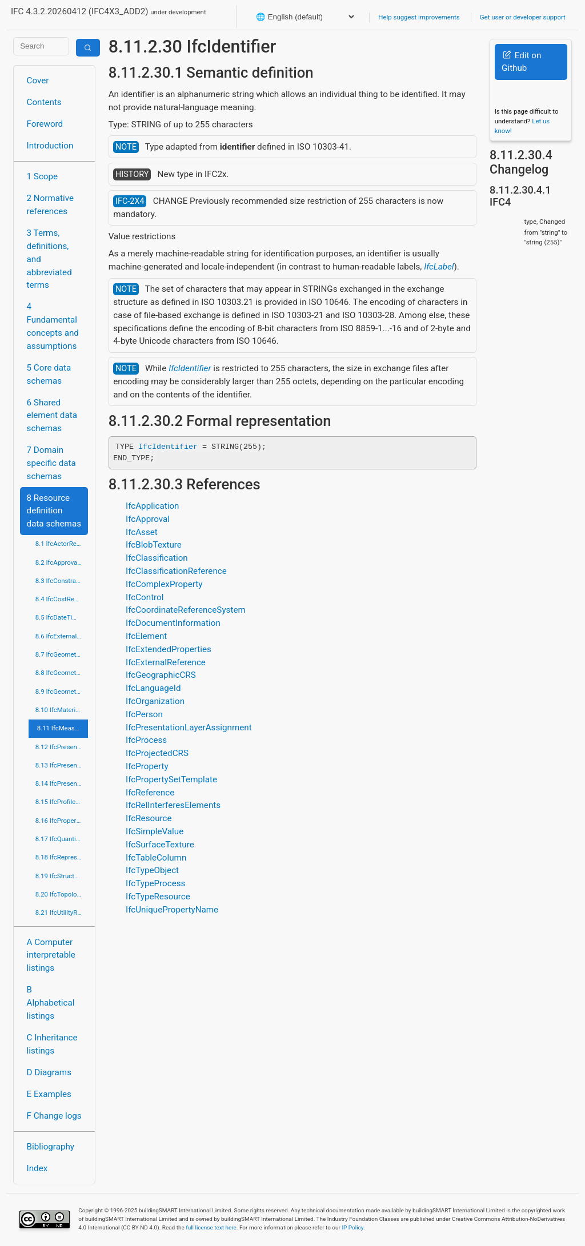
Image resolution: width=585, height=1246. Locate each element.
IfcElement (146, 636)
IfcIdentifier (190, 368)
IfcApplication (152, 506)
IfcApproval (148, 519)
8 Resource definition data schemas (54, 511)
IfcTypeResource (158, 896)
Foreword (45, 124)
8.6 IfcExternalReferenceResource (62, 636)
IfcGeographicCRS (161, 675)
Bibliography (50, 1147)
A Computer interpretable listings (51, 955)
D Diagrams (49, 1072)
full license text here (211, 1227)
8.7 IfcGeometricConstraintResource (62, 654)
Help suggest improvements (418, 17)
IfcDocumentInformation (173, 623)
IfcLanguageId (153, 688)
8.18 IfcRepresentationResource (62, 857)
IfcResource (148, 818)
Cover (38, 80)
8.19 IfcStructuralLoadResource (62, 876)
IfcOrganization (155, 701)
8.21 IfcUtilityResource (62, 913)
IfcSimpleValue (154, 831)
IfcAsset (142, 532)
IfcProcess (146, 740)
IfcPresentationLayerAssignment (189, 727)
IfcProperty (147, 766)
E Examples (49, 1094)
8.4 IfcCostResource (62, 599)
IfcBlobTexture (154, 545)
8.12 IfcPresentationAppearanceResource (62, 747)
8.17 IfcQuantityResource (62, 839)
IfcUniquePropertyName (172, 910)
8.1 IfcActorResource (62, 544)
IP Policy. (353, 1227)
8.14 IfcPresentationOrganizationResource (62, 783)
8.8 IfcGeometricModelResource (62, 673)
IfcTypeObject (152, 870)
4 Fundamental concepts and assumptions (53, 326)
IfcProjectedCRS (157, 753)
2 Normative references (50, 204)
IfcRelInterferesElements (173, 805)
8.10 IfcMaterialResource (62, 710)
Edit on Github (521, 62)
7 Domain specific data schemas (51, 463)
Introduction (50, 145)
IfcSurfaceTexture (160, 844)
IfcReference (150, 792)
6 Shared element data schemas (52, 415)
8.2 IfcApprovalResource (62, 562)
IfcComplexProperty (164, 584)
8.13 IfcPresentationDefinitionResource (62, 765)
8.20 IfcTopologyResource (62, 894)
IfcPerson (144, 714)
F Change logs (54, 1116)
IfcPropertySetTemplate (171, 779)
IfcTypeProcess (155, 883)
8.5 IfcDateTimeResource (62, 617)
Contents (44, 102)
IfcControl (144, 597)
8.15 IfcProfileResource (62, 802)
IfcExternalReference (166, 662)
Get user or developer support (523, 17)
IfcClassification (157, 558)
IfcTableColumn (156, 858)
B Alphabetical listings (51, 1002)
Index (37, 1168)
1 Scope (42, 176)
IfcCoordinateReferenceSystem (186, 610)
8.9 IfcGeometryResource (62, 692)
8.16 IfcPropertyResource (62, 821)
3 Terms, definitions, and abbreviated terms (49, 259)
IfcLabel (439, 267)
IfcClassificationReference (176, 571)
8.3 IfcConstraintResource (62, 581)
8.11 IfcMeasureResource (63, 728)
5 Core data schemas (49, 374)
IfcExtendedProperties (168, 649)
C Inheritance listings (52, 1044)
